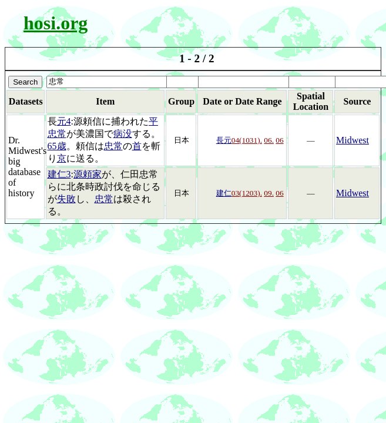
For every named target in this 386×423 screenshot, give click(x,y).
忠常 (113, 146)
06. (269, 140)
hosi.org (56, 22)
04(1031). (246, 140)
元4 (64, 121)
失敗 (66, 199)
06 (279, 140)
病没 (122, 134)
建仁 (223, 193)
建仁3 (59, 174)
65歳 (57, 146)
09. (269, 193)
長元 (223, 140)
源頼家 (87, 174)
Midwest (352, 140)
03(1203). (246, 193)
